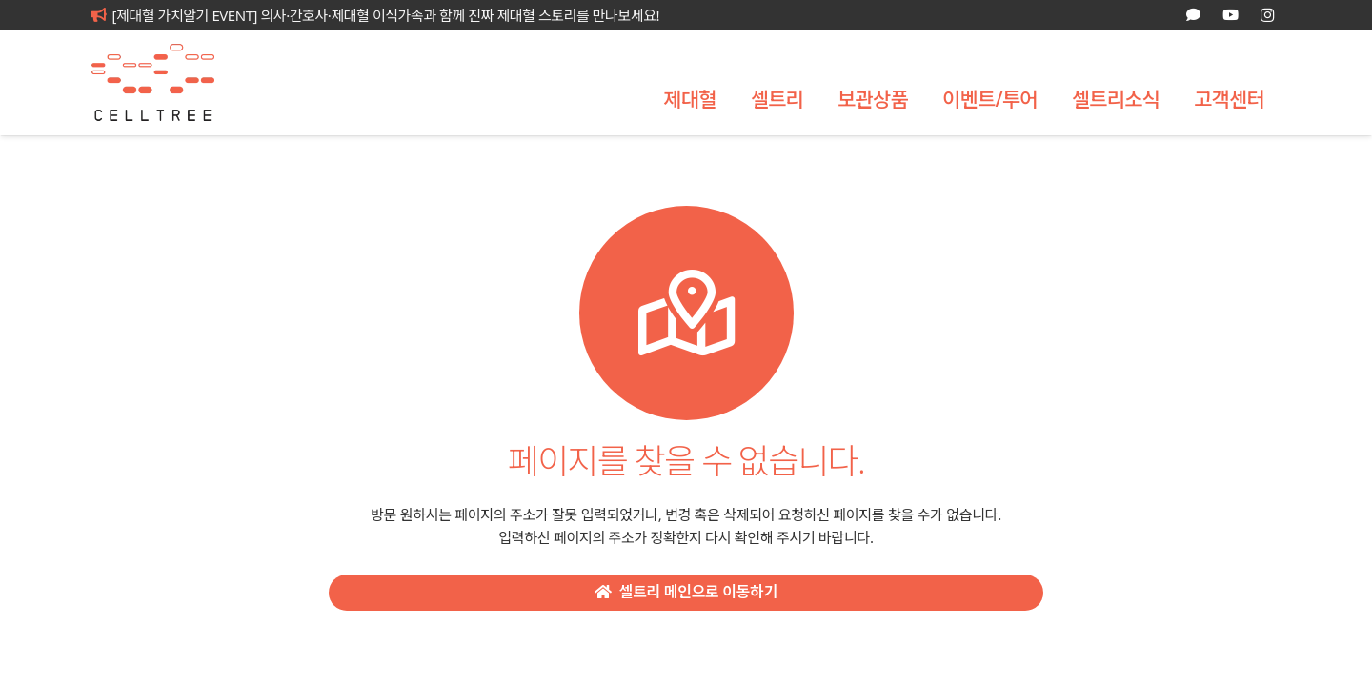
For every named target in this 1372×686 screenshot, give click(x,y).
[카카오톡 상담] (1193, 15)
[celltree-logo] (166, 83)
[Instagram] (1267, 15)
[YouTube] (1230, 15)
